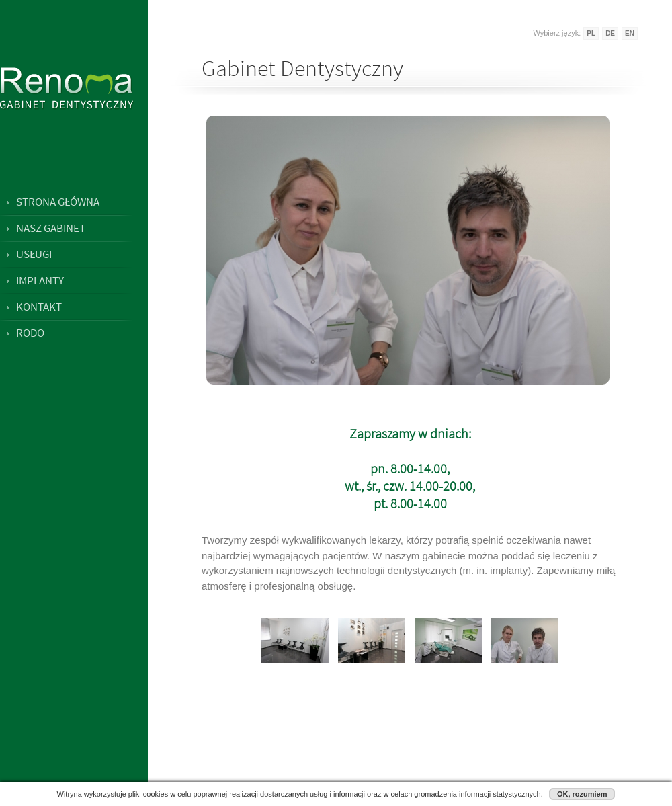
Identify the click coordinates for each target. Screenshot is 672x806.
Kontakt (39, 306)
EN (629, 33)
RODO (30, 332)
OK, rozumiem (582, 794)
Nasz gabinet (50, 227)
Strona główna (57, 201)
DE (610, 33)
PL (591, 33)
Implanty (40, 280)
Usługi (34, 254)
